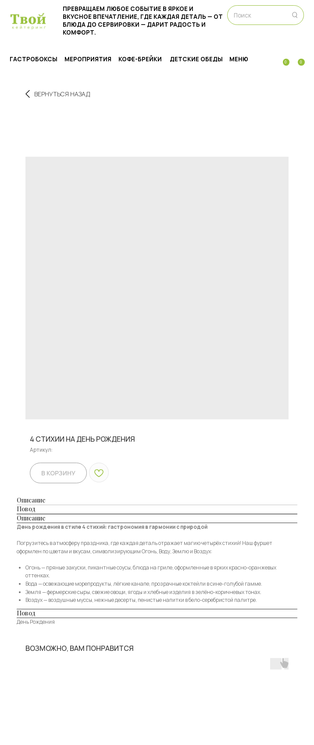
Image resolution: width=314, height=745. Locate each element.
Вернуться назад (57, 94)
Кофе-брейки (140, 59)
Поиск (242, 15)
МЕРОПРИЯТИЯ (87, 59)
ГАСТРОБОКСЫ (33, 59)
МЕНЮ (238, 59)
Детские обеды (196, 59)
